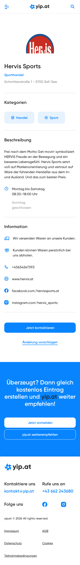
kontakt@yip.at (19, 491)
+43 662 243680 (57, 491)
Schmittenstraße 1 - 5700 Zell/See (30, 81)
